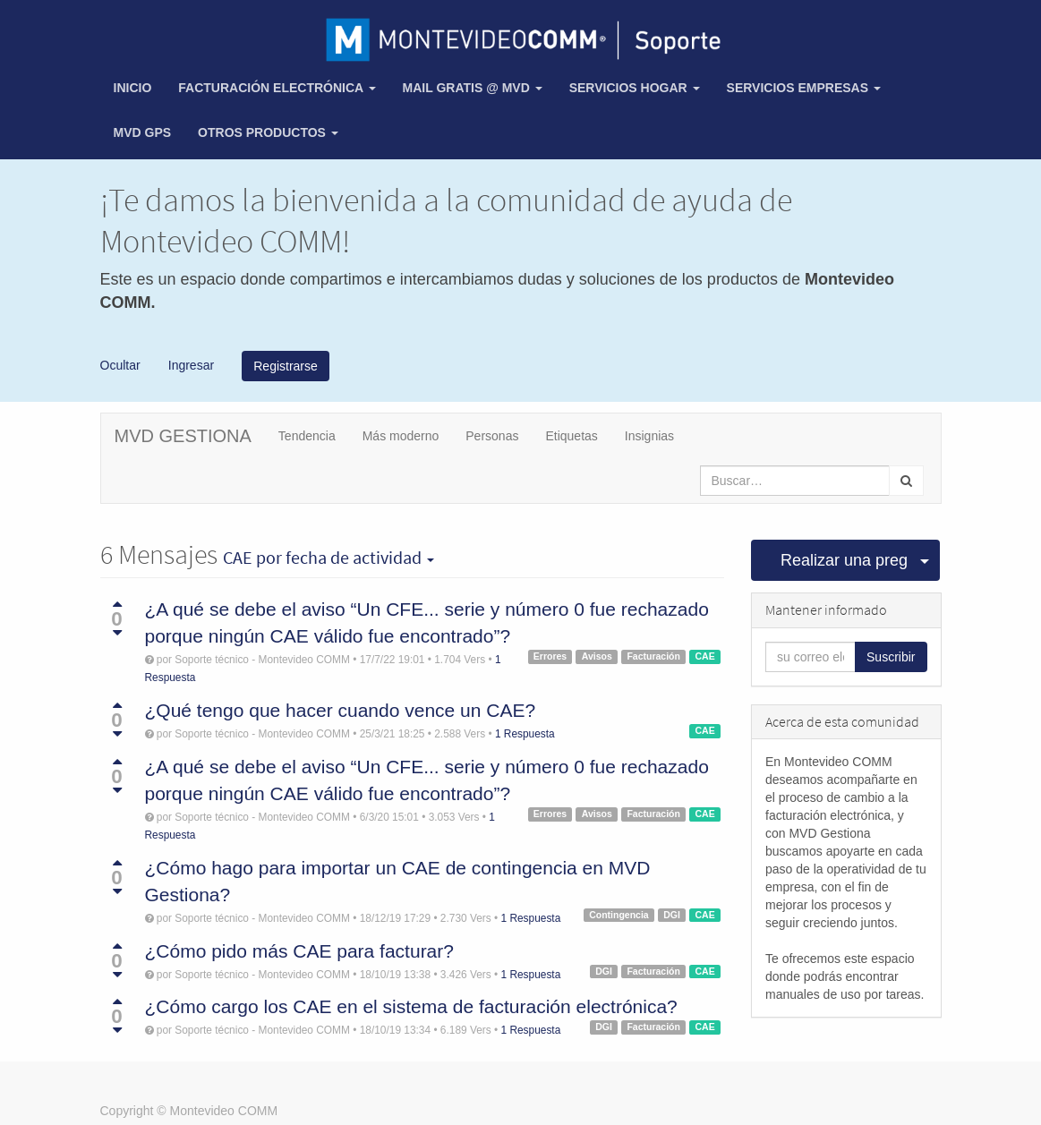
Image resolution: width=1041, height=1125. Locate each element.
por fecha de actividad (328, 557)
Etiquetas (571, 436)
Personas (491, 436)
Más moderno (401, 436)
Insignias (649, 436)
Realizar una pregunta (845, 560)
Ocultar (120, 364)
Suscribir (890, 657)
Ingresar (189, 364)
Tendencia (307, 436)
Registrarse (285, 366)
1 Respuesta (525, 734)
